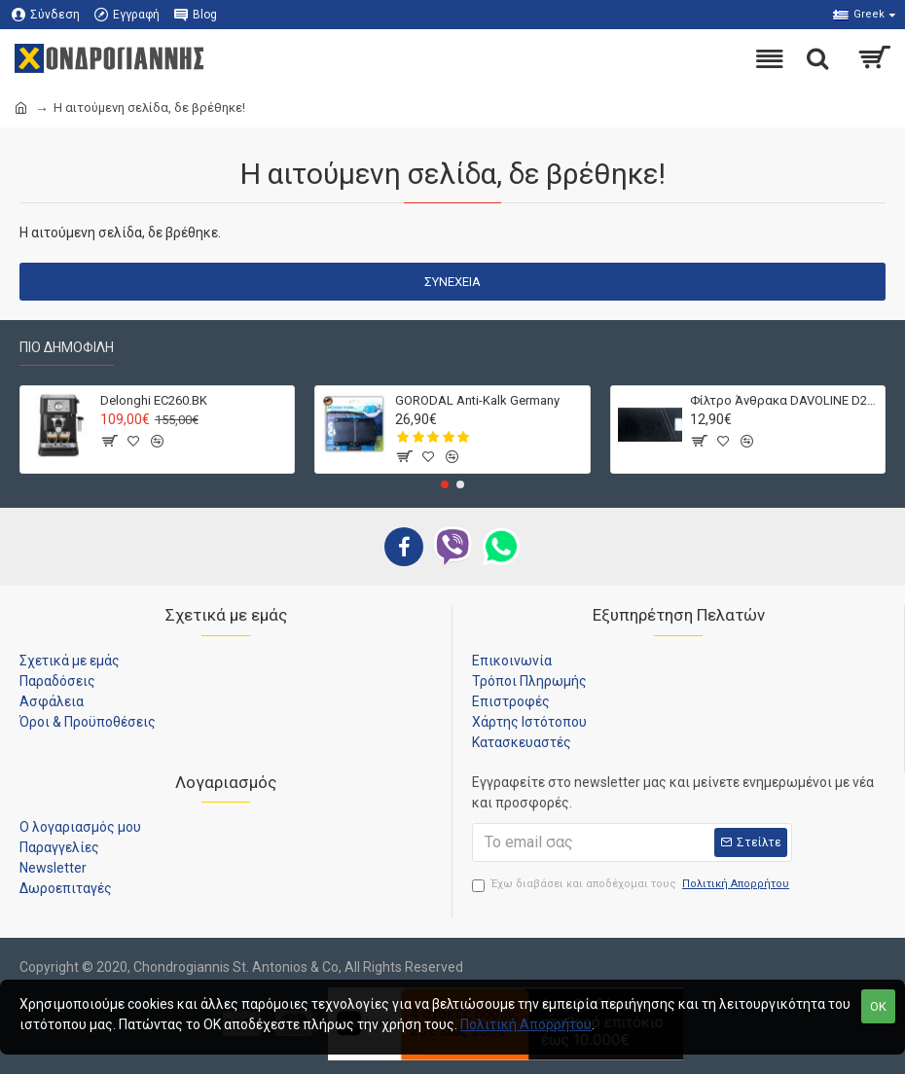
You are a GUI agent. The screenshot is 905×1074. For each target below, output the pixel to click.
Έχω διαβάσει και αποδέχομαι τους (632, 885)
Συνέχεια (452, 281)
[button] (445, 484)
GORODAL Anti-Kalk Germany (477, 400)
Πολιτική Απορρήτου (526, 1024)
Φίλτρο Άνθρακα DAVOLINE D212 (783, 400)
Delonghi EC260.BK (153, 400)
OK (878, 1006)
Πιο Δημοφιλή (66, 347)
